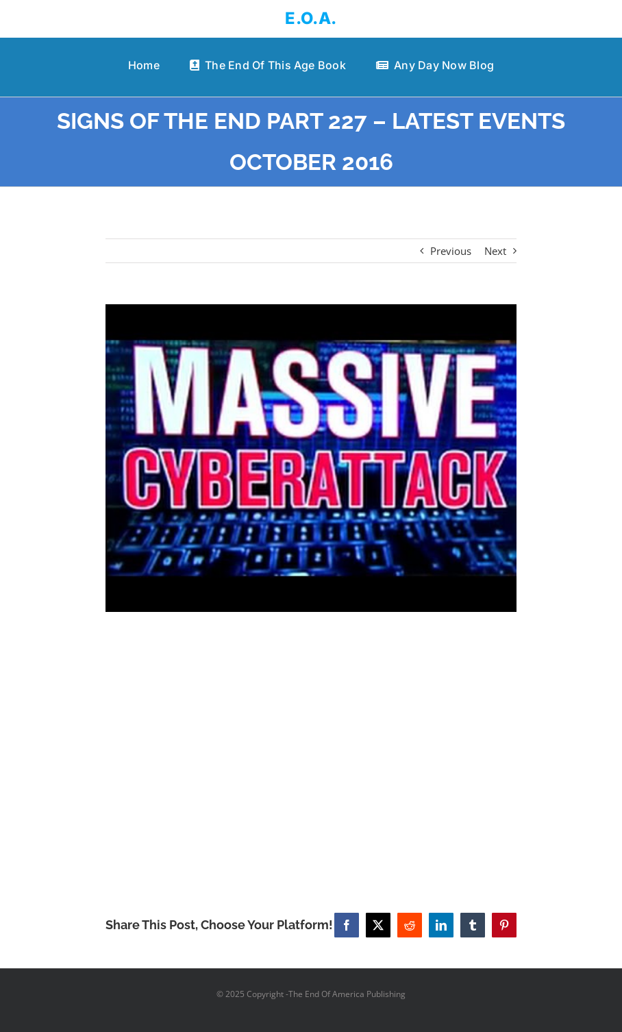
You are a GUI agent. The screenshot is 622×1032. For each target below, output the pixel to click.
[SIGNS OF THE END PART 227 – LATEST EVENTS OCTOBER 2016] (310, 458)
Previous (450, 251)
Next (495, 251)
